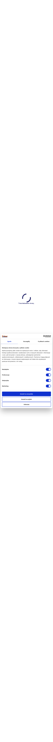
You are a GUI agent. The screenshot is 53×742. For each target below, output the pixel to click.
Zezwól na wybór (26, 399)
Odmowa (26, 404)
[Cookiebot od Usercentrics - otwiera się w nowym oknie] (43, 336)
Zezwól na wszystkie (26, 394)
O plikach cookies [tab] (43, 341)
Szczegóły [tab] (26, 341)
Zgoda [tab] (9, 341)
